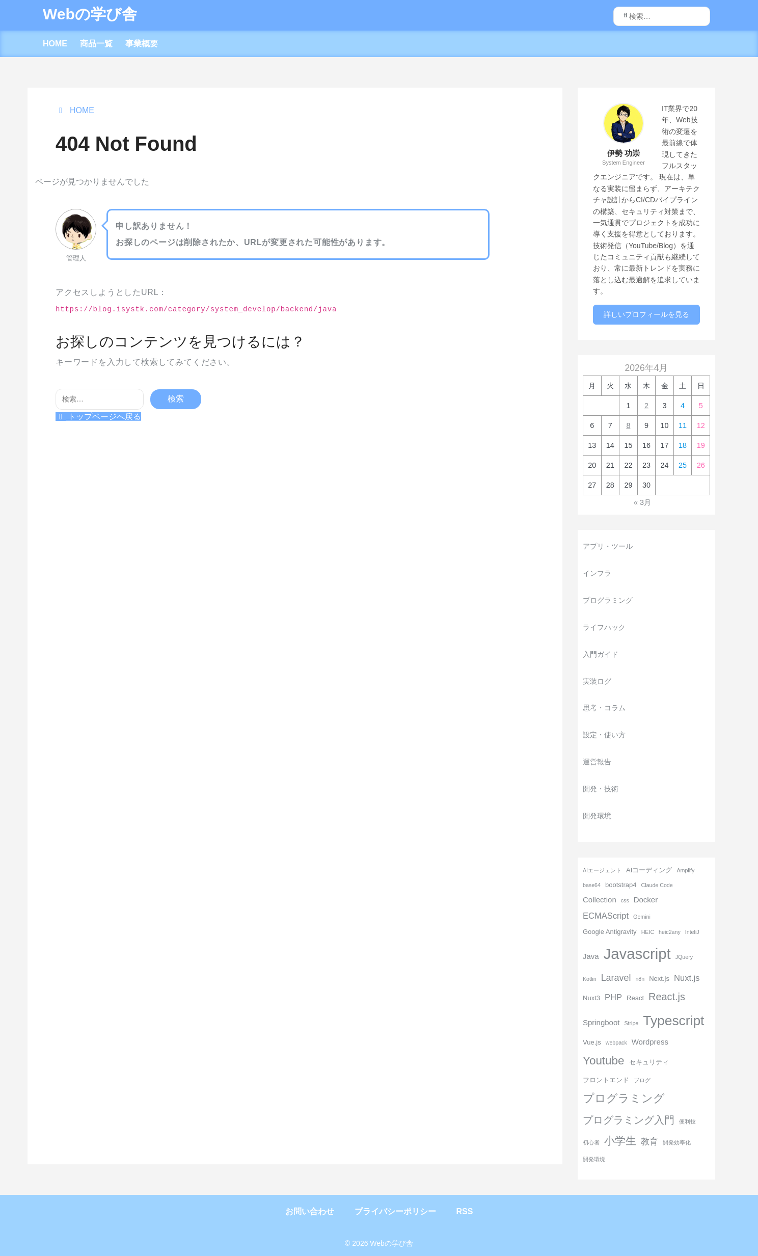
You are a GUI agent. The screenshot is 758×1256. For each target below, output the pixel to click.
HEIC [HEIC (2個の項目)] (647, 932)
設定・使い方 (604, 735)
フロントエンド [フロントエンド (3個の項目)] (606, 1080)
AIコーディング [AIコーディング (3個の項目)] (649, 870)
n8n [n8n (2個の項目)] (639, 979)
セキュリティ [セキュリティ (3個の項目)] (649, 1062)
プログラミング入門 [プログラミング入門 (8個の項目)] (628, 1120)
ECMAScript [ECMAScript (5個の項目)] (606, 916)
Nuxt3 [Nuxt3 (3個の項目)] (591, 998)
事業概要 (141, 43)
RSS (464, 1211)
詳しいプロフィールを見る (646, 314)
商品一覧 (96, 43)
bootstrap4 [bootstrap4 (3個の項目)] (621, 885)
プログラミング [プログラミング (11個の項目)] (624, 1098)
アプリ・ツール (608, 546)
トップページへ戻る (98, 416)
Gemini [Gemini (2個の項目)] (642, 917)
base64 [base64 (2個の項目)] (592, 885)
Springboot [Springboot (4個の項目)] (601, 1022)
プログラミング (608, 600)
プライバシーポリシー (395, 1211)
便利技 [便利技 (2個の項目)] (687, 1121)
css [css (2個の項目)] (625, 900)
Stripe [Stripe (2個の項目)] (631, 1023)
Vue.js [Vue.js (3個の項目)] (592, 1042)
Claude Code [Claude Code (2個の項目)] (656, 885)
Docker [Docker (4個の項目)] (646, 899)
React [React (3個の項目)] (635, 998)
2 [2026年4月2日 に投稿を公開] (646, 406)
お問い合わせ (309, 1211)
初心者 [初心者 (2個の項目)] (591, 1142)
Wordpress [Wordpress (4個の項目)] (650, 1041)
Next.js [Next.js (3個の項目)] (659, 978)
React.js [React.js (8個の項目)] (666, 996)
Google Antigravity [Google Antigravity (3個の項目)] (610, 932)
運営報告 (597, 762)
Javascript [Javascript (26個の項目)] (637, 953)
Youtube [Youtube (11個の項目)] (604, 1060)
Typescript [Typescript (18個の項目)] (673, 1020)
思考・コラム (604, 708)
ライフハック (604, 627)
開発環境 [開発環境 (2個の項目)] (594, 1159)
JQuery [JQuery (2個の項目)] (684, 957)
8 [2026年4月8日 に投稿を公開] (628, 425)
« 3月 (642, 502)
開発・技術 (600, 789)
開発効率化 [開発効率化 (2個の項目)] (677, 1142)
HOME (55, 43)
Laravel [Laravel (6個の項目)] (616, 978)
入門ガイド (600, 654)
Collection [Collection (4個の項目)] (599, 899)
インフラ (597, 573)
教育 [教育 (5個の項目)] (649, 1141)
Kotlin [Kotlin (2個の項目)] (590, 979)
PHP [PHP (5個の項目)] (613, 997)
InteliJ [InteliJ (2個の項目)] (692, 932)
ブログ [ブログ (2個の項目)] (642, 1080)
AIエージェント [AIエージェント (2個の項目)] (602, 870)
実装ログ (597, 681)
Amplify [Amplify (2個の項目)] (685, 870)
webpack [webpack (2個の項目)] (616, 1042)
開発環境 (597, 816)
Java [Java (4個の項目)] (591, 956)
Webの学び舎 (90, 14)
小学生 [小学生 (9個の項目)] (620, 1140)
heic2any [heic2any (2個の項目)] (670, 932)
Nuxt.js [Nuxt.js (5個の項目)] (687, 978)
